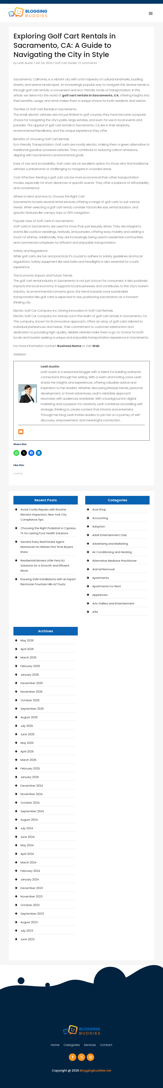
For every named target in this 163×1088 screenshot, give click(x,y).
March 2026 (28, 657)
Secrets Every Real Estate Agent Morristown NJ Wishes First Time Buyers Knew (47, 547)
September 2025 (32, 709)
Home (55, 1045)
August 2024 (29, 820)
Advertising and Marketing (110, 544)
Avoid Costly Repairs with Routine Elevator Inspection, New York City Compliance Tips (44, 514)
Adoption (98, 526)
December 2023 (32, 888)
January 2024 (30, 879)
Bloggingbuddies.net (95, 1070)
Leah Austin (25, 63)
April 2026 (27, 649)
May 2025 (27, 743)
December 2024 (32, 786)
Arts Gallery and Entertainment (113, 603)
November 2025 (32, 692)
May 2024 (27, 845)
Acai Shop (99, 509)
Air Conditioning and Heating (112, 552)
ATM (95, 612)
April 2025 (27, 751)
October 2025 (30, 700)
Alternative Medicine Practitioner (114, 561)
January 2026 (30, 675)
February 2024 (30, 871)
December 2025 (32, 683)
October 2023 (30, 905)
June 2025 (28, 734)
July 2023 (27, 931)
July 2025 (27, 726)
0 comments (88, 63)
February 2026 (30, 666)
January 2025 (30, 777)
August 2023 (29, 922)
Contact (106, 1045)
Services (90, 1045)
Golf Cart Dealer (66, 63)
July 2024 (27, 828)
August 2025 (29, 717)
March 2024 (28, 862)
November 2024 (32, 794)
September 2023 (32, 914)
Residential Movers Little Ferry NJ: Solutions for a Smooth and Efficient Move (45, 565)
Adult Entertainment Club (109, 535)
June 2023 (28, 939)
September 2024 (32, 811)
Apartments (100, 578)
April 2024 (27, 854)
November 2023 (32, 896)
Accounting (100, 518)
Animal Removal (103, 569)
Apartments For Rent (106, 586)
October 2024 (30, 803)
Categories (72, 1045)
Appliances (100, 595)
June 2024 (28, 837)
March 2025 (28, 760)
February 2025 (30, 768)
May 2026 (27, 640)
